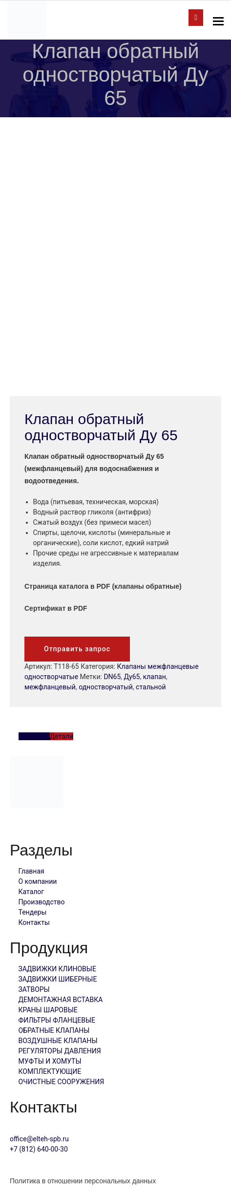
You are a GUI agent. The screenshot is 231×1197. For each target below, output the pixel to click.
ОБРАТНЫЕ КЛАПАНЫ (54, 1030)
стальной (151, 687)
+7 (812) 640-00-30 (39, 1149)
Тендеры (33, 912)
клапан (154, 677)
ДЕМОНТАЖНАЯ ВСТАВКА (61, 1000)
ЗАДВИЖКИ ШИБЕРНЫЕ (58, 979)
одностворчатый (106, 687)
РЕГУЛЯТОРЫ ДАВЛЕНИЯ (60, 1051)
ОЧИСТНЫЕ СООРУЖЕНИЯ (62, 1082)
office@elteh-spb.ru (39, 1139)
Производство (42, 902)
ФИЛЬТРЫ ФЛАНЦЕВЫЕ (57, 1020)
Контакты (34, 922)
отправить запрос (196, 17)
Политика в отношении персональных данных (83, 1181)
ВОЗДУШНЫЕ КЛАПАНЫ (58, 1041)
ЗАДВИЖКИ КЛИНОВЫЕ (57, 969)
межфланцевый (50, 687)
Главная (31, 871)
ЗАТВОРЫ (34, 989)
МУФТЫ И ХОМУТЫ (50, 1061)
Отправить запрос (77, 649)
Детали (61, 736)
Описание (34, 736)
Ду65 (132, 677)
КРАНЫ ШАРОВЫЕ (48, 1010)
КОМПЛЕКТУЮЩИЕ (50, 1071)
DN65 (112, 677)
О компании (38, 881)
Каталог (31, 892)
